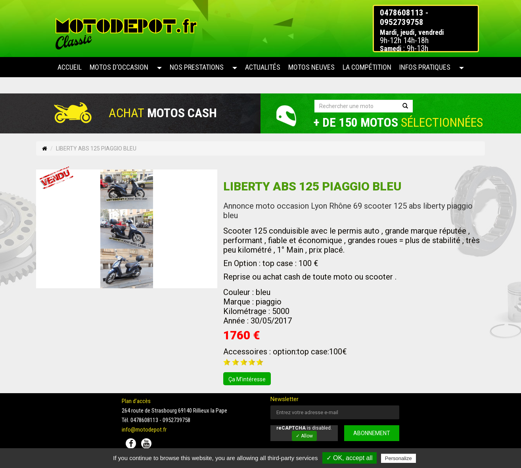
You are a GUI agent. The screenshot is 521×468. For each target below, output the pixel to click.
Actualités (262, 67)
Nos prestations (197, 67)
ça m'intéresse (247, 379)
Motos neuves (311, 67)
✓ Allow (304, 436)
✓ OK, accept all (349, 458)
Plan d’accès (136, 401)
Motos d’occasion (119, 67)
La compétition (367, 67)
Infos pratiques (424, 67)
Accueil (69, 67)
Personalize (398, 458)
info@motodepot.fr (144, 429)
